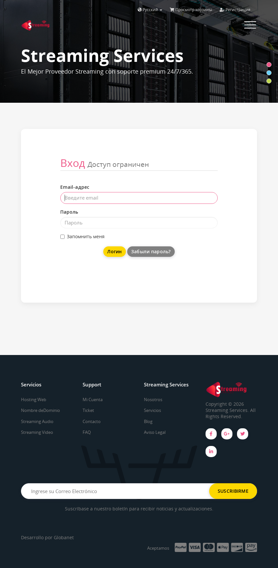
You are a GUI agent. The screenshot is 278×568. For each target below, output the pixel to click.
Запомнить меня (82, 236)
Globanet (64, 537)
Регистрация (235, 9)
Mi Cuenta (93, 399)
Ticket (88, 410)
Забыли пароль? (151, 251)
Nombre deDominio (40, 410)
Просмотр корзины (191, 9)
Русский (150, 9)
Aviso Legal (155, 432)
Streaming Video (37, 432)
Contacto (92, 421)
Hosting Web (33, 399)
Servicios (152, 410)
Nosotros (153, 399)
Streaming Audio (37, 421)
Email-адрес (74, 187)
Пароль (69, 212)
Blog (148, 421)
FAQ (87, 432)
